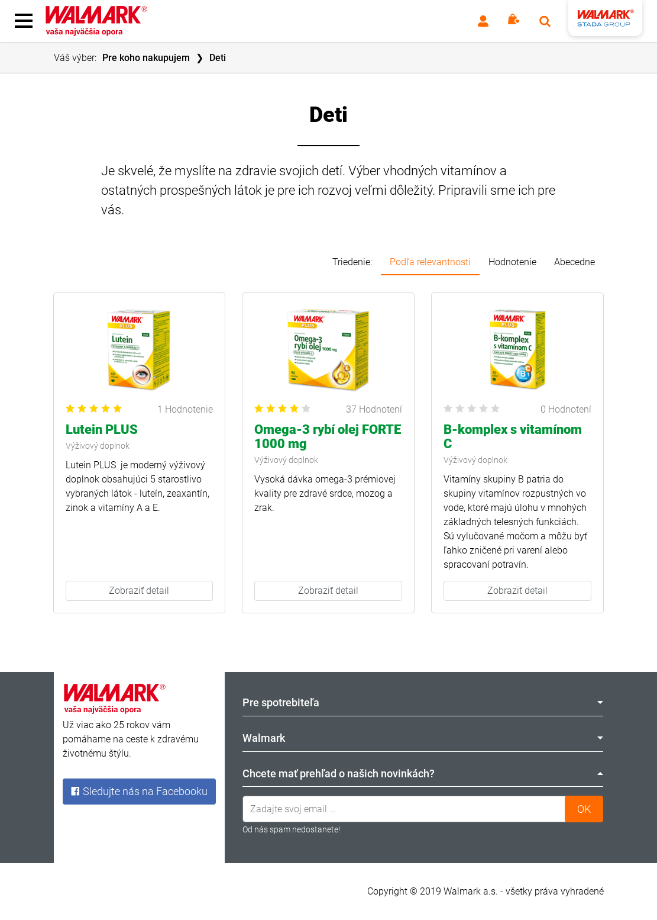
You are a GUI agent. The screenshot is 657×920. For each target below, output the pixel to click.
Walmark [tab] (422, 738)
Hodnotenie (512, 262)
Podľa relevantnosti (430, 262)
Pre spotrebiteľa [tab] (422, 702)
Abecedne (574, 262)
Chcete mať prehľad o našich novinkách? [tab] (422, 773)
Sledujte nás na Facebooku (139, 791)
